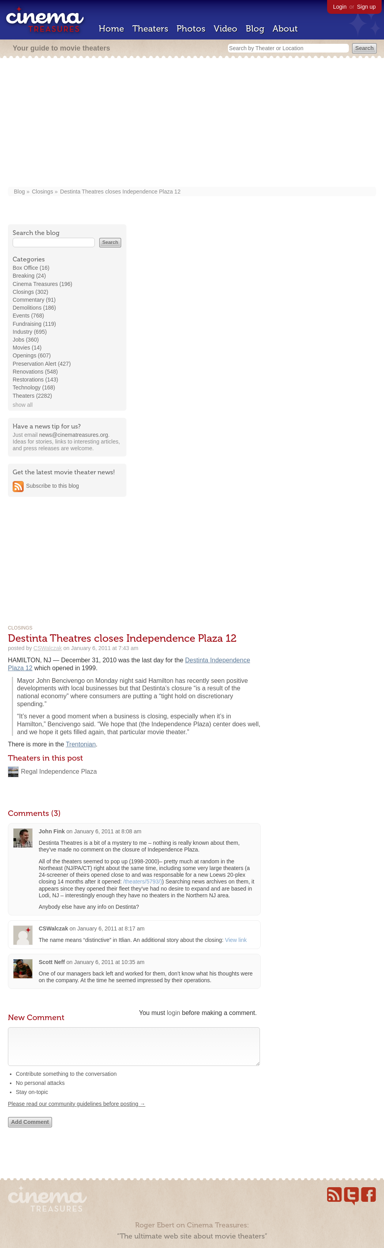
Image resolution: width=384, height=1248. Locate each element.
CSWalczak (48, 648)
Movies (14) (27, 347)
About (285, 28)
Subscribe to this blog (52, 486)
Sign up (366, 7)
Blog (255, 28)
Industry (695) (30, 332)
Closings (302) (30, 292)
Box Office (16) (31, 268)
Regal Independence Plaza (59, 771)
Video (225, 28)
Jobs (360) (26, 339)
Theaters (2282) (32, 396)
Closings (42, 191)
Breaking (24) (29, 276)
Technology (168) (34, 387)
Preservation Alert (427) (42, 364)
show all (23, 405)
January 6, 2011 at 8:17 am (111, 928)
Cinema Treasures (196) (42, 284)
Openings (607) (32, 355)
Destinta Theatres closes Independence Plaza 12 (120, 191)
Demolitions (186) (34, 307)
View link (236, 940)
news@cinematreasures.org (73, 435)
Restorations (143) (35, 379)
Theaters (150, 28)
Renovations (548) (35, 371)
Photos (191, 28)
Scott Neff (52, 962)
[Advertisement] (192, 123)
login (173, 1012)
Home (111, 28)
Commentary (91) (34, 300)
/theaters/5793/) (142, 881)
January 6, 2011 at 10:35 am (109, 962)
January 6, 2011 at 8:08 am (107, 831)
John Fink (52, 831)
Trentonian (81, 744)
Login (339, 7)
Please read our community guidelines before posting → (76, 1112)
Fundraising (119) (34, 324)
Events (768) (28, 315)
